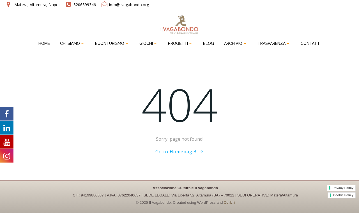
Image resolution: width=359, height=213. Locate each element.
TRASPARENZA (274, 43)
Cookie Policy (343, 195)
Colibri (229, 202)
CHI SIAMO (72, 43)
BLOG (208, 43)
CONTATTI (311, 43)
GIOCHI (148, 43)
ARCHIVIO (235, 43)
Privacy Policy (342, 187)
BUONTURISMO (112, 43)
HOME (44, 43)
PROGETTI (180, 43)
